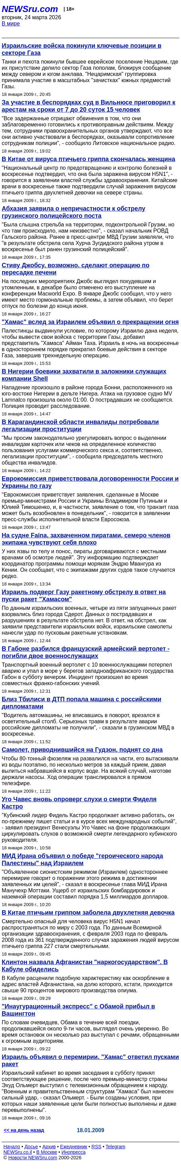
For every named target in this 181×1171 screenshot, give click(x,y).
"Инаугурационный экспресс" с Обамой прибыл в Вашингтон (78, 1010)
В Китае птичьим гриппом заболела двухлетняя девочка (88, 912)
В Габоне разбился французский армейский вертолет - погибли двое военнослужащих (86, 652)
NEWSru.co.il (17, 1152)
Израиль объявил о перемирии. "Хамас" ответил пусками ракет (90, 1060)
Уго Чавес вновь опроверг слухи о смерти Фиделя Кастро (79, 803)
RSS (96, 1146)
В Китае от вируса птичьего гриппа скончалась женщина (88, 159)
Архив (49, 1146)
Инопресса (74, 1152)
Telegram (116, 1146)
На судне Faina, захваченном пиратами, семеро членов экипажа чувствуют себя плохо (86, 539)
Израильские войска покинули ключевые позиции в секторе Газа (81, 49)
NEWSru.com (30, 9)
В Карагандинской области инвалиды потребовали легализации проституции (80, 426)
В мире (11, 23)
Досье (31, 1146)
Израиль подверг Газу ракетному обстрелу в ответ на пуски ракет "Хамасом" (84, 596)
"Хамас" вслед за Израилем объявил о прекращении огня (90, 322)
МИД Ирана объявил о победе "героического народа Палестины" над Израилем (82, 859)
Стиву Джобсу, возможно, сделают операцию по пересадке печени (76, 269)
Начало (11, 1146)
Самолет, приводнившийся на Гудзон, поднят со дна (82, 749)
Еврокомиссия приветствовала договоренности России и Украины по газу (90, 482)
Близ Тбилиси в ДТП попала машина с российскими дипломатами (81, 703)
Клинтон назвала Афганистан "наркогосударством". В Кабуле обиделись (85, 966)
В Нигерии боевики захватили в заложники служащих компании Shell (84, 375)
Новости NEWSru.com (32, 1157)
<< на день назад (24, 1130)
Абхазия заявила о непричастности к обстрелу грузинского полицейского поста (73, 212)
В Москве (46, 1152)
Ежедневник (73, 1146)
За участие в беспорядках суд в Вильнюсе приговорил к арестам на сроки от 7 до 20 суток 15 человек (88, 106)
